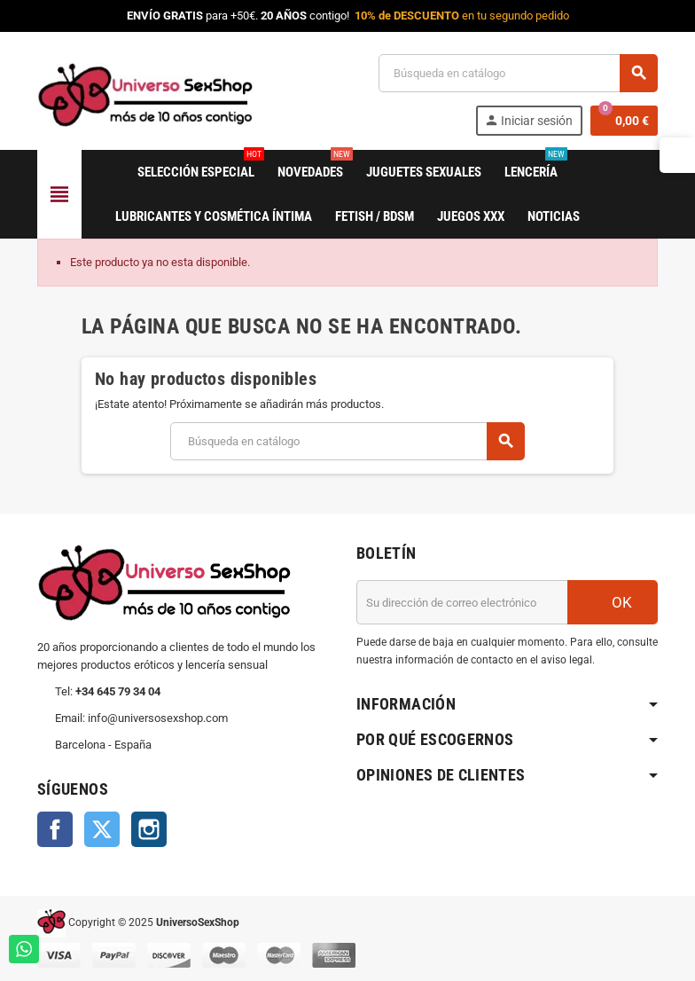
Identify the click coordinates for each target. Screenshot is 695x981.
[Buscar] (518, 73)
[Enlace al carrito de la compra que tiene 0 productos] (624, 121)
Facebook (55, 829)
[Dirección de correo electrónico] (461, 602)
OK (612, 602)
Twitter (102, 829)
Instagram (149, 829)
